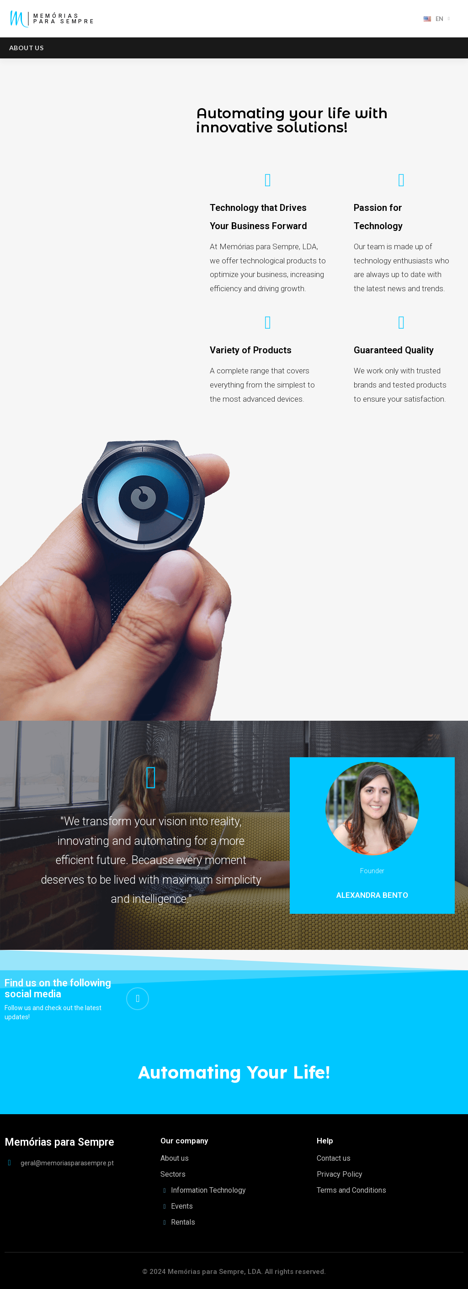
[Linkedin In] (137, 998)
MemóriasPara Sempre (64, 19)
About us (26, 48)
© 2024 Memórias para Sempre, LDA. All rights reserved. (234, 1272)
